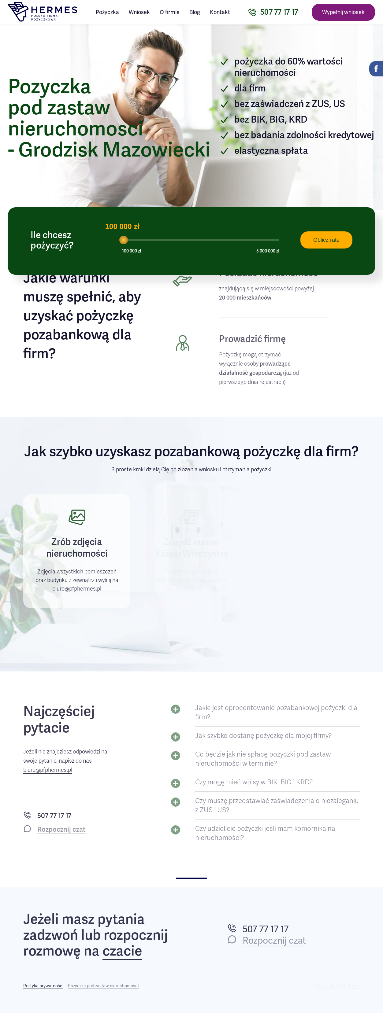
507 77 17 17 (54, 816)
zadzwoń (50, 935)
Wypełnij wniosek (343, 12)
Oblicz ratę (326, 240)
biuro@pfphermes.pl (47, 770)
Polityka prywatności (43, 986)
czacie (122, 951)
